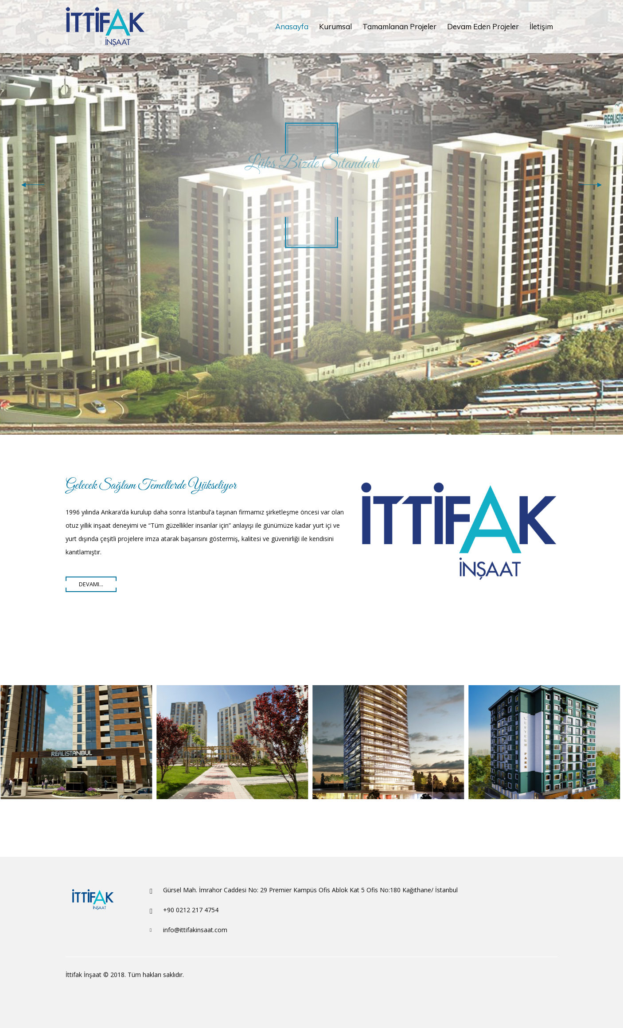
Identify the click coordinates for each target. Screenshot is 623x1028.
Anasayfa (291, 26)
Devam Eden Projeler (483, 26)
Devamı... (91, 584)
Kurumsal (335, 26)
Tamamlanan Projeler (399, 26)
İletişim (541, 26)
